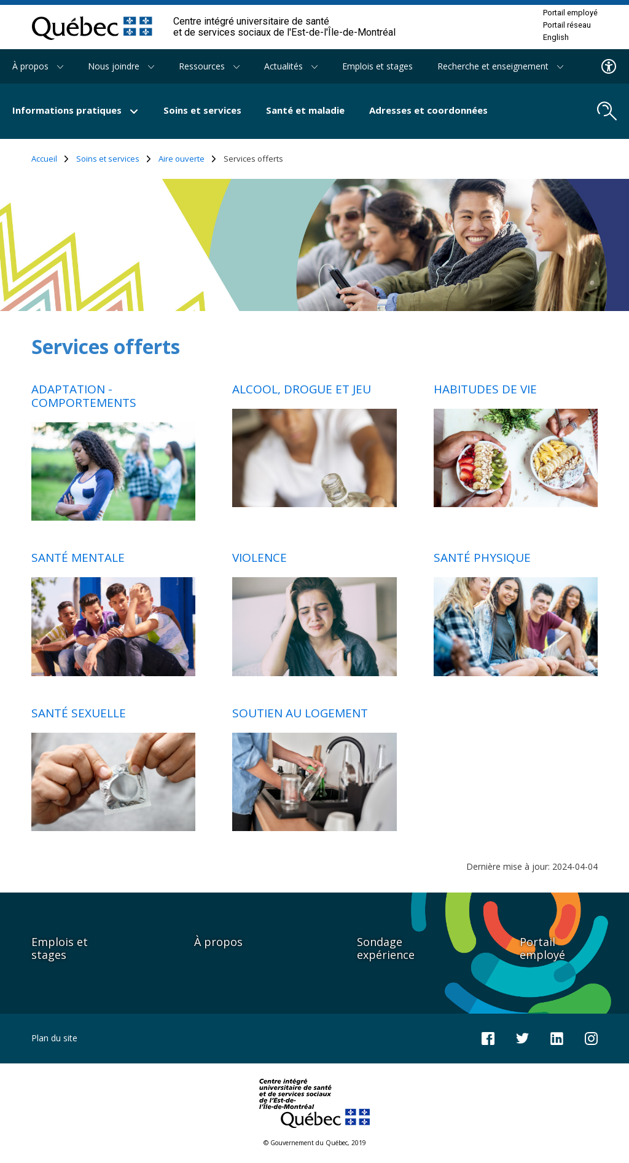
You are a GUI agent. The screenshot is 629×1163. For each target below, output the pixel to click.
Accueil (50, 159)
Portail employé (570, 13)
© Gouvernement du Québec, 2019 (315, 1142)
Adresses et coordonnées (428, 110)
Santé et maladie (305, 110)
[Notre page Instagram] (591, 1037)
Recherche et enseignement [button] (500, 66)
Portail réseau (567, 25)
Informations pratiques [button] (75, 110)
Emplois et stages (377, 66)
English (556, 37)
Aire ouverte (187, 159)
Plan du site (54, 1038)
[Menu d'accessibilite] (609, 66)
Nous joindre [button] (121, 66)
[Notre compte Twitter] (522, 1037)
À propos (218, 941)
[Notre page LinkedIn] (556, 1037)
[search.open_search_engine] (607, 111)
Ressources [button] (209, 66)
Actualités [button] (291, 66)
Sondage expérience (386, 948)
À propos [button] (37, 66)
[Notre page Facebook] (488, 1037)
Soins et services (202, 110)
